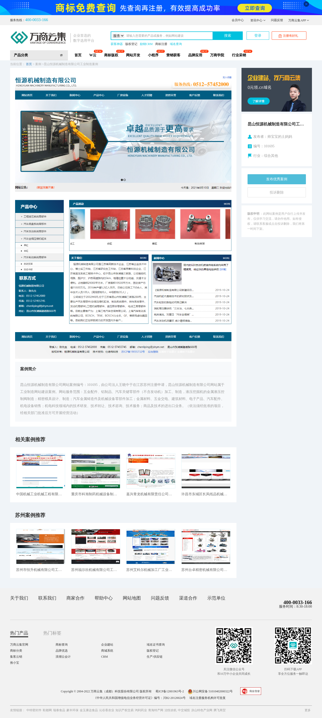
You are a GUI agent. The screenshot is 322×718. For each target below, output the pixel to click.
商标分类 (16, 650)
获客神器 (117, 44)
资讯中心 (258, 20)
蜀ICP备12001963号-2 (169, 691)
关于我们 (19, 598)
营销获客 (173, 55)
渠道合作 (188, 598)
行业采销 (239, 55)
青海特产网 (155, 710)
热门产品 (19, 633)
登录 (257, 35)
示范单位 (216, 598)
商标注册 (161, 44)
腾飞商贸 (220, 710)
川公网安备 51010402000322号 (210, 691)
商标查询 (62, 644)
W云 (92, 55)
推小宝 (14, 662)
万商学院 (217, 55)
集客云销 (16, 656)
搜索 (227, 35)
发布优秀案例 (276, 179)
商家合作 (75, 598)
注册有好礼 (288, 36)
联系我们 (47, 598)
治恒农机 (171, 710)
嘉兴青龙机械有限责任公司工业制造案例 (150, 494)
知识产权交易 (124, 710)
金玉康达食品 (89, 710)
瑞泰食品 (59, 710)
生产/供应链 (155, 656)
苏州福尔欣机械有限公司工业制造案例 (95, 570)
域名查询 (176, 44)
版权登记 (131, 44)
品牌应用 (195, 55)
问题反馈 (277, 20)
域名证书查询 (156, 644)
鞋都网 (47, 710)
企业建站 (107, 644)
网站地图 (132, 598)
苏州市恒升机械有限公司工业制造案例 (40, 570)
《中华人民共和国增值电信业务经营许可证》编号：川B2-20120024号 (140, 698)
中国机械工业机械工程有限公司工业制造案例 (40, 494)
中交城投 (184, 710)
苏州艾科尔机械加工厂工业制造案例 (150, 570)
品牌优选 (62, 650)
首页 (78, 55)
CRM (104, 656)
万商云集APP (298, 20)
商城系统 (107, 650)
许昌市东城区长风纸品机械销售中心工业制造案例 (205, 494)
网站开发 (133, 55)
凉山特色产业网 (201, 710)
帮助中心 (104, 598)
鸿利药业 (141, 710)
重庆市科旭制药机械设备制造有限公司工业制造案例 (95, 494)
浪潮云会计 (63, 656)
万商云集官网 (19, 644)
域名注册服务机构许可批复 (207, 698)
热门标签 (52, 633)
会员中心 (238, 20)
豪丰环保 (72, 710)
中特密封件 (34, 710)
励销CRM (146, 44)
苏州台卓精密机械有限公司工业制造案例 (205, 570)
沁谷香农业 (106, 710)
